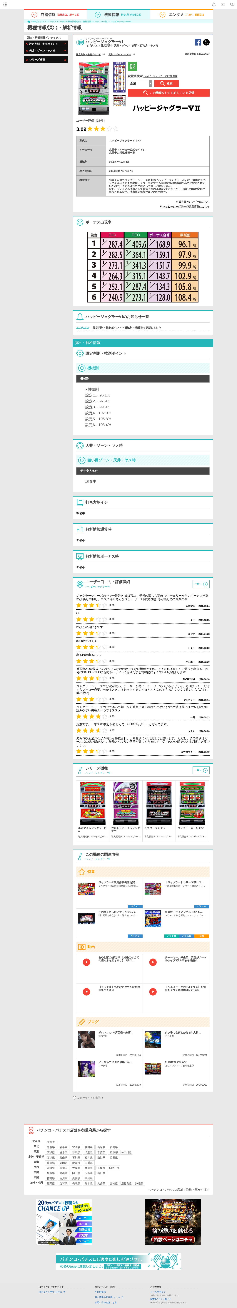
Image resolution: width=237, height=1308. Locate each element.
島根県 (63, 1173)
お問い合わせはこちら (106, 1302)
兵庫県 (89, 1167)
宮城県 (76, 1147)
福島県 (114, 1147)
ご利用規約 (100, 1292)
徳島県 (51, 1178)
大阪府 (76, 1167)
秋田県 (89, 1147)
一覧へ (198, 584)
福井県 (89, 1157)
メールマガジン (158, 1292)
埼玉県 (89, 1152)
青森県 (51, 1147)
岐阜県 (51, 1162)
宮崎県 (114, 1183)
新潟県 (51, 1157)
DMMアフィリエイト (160, 1299)
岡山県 (76, 1173)
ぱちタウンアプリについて (52, 1292)
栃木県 (63, 1152)
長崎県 (76, 1183)
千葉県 (101, 1152)
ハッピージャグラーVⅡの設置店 (160, 76)
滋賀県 (51, 1167)
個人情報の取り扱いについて (109, 1297)
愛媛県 (76, 1178)
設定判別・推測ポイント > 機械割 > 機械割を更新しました (127, 327)
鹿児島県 (126, 1183)
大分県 (101, 1183)
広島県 (89, 1173)
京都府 (63, 1167)
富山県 (63, 1157)
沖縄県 (139, 1183)
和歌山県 (114, 1167)
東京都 (114, 1152)
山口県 (101, 1173)
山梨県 (101, 1157)
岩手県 (63, 1147)
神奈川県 (126, 1152)
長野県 (114, 1157)
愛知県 (76, 1162)
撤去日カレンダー (188, 201)
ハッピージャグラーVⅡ (121, 21)
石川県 (76, 1157)
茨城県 (51, 1152)
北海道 (51, 1142)
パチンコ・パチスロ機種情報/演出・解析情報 (70, 21)
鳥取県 (51, 1173)
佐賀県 (63, 1183)
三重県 (89, 1162)
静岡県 (63, 1162)
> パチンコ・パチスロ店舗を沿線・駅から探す (179, 1189)
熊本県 (89, 1183)
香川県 (63, 1178)
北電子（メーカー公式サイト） (127, 149)
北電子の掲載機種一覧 (122, 152)
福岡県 (51, 1183)
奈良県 (101, 1167)
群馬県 (76, 1152)
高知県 (89, 1178)
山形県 (101, 1147)
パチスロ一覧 (101, 21)
